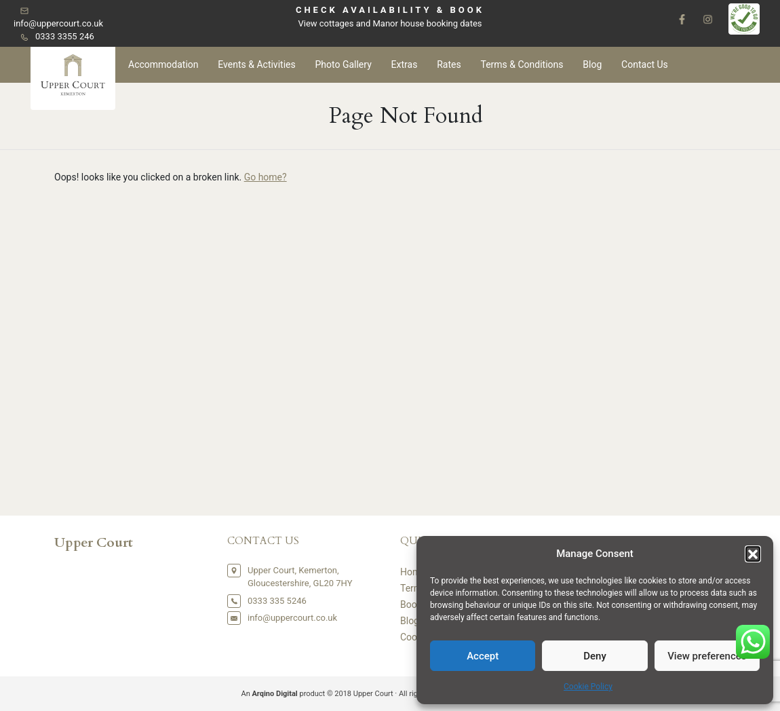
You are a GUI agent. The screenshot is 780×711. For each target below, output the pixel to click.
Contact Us (644, 64)
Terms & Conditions (521, 64)
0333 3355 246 (64, 36)
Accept (483, 656)
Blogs (412, 620)
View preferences (706, 656)
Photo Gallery (343, 64)
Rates (449, 64)
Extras (404, 64)
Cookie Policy (588, 686)
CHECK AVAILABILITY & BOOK (390, 10)
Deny (594, 656)
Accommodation (163, 64)
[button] (753, 553)
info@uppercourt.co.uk (58, 23)
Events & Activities (256, 64)
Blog (592, 64)
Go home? (265, 177)
